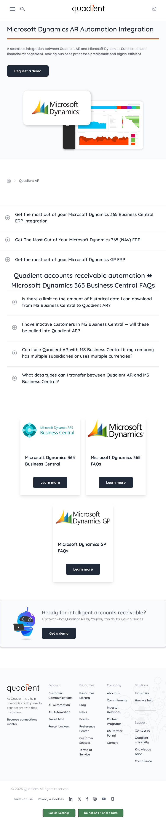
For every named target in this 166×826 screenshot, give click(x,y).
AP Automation (59, 705)
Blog (82, 705)
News (83, 712)
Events (84, 719)
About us (113, 693)
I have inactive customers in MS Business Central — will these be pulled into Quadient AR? (80, 327)
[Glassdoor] (112, 798)
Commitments (117, 700)
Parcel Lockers (59, 726)
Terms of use (23, 799)
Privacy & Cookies (51, 799)
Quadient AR (29, 180)
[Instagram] (95, 798)
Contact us (142, 730)
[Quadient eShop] (154, 9)
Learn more (50, 482)
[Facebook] (87, 798)
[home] (88, 8)
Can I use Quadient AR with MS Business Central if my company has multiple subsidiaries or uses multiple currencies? (83, 353)
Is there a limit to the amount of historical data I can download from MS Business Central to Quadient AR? (82, 302)
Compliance (143, 761)
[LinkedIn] (70, 798)
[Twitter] (79, 798)
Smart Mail (56, 719)
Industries (142, 693)
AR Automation (59, 712)
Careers (112, 743)
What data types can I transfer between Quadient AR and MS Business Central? (80, 378)
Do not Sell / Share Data (101, 812)
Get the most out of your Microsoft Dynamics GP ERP (65, 259)
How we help (144, 700)
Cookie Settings (58, 812)
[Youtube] (103, 798)
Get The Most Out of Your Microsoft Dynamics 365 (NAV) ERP (72, 239)
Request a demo (27, 71)
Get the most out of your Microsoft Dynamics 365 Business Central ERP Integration (79, 218)
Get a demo (59, 633)
